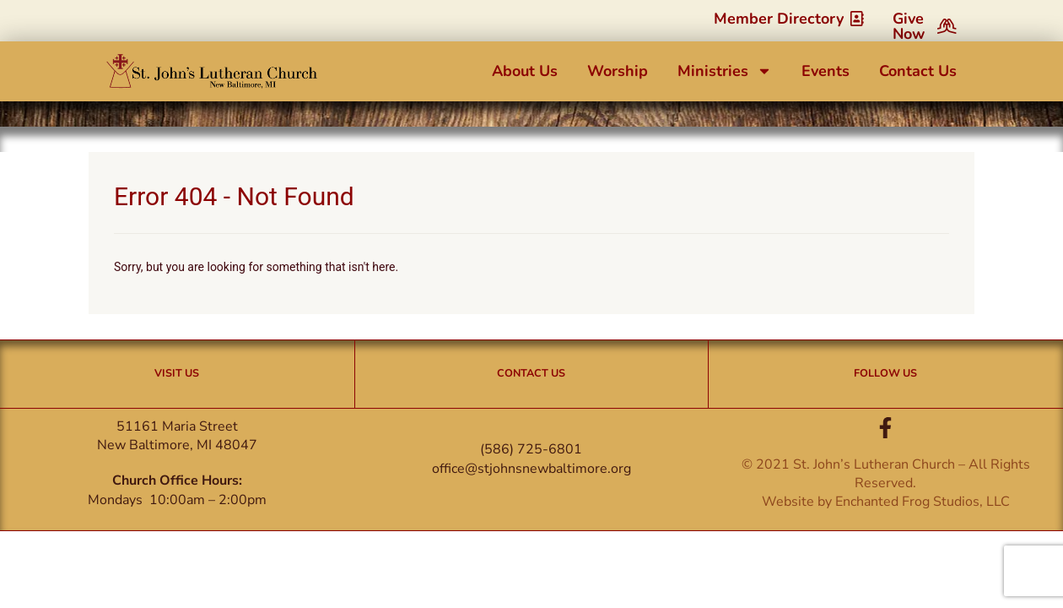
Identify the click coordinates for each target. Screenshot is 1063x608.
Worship (617, 71)
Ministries (724, 71)
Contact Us (918, 71)
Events (825, 71)
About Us (525, 71)
